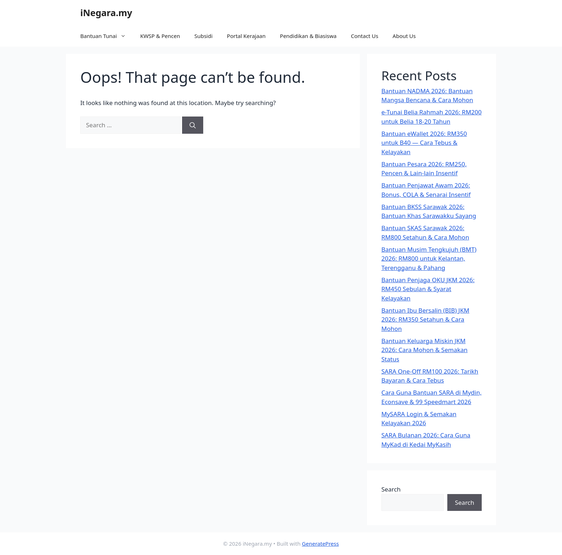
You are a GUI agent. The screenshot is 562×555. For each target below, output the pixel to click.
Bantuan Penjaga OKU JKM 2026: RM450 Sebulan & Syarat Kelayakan (428, 289)
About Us (404, 35)
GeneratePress (320, 543)
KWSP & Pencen (160, 35)
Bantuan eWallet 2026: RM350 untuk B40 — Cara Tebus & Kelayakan (424, 142)
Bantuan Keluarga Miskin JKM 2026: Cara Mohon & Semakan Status (424, 350)
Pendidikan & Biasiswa (308, 35)
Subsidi (203, 35)
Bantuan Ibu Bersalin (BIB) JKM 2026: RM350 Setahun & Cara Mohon (425, 319)
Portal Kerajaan (246, 35)
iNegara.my (106, 12)
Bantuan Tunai (106, 36)
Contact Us (364, 35)
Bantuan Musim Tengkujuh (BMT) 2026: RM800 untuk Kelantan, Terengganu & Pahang (428, 258)
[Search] (192, 125)
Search (391, 489)
